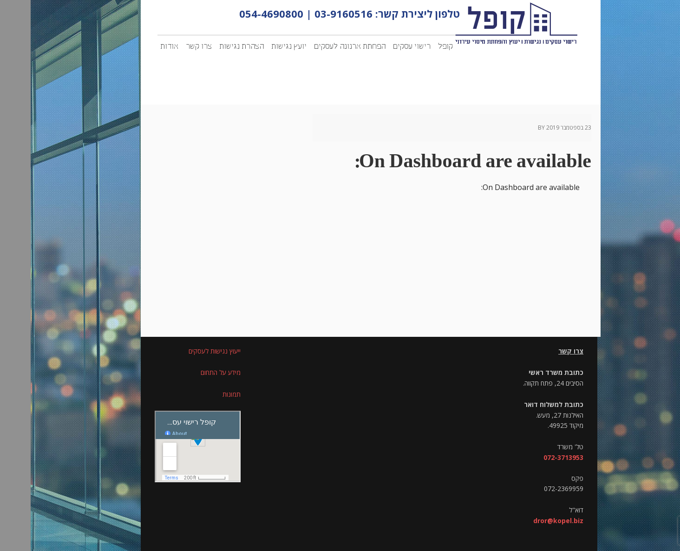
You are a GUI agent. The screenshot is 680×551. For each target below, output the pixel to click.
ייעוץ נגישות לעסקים (184, 351)
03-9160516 (313, 13)
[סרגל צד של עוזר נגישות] (669, 11)
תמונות (201, 394)
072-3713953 (533, 457)
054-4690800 (241, 13)
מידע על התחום (190, 372)
